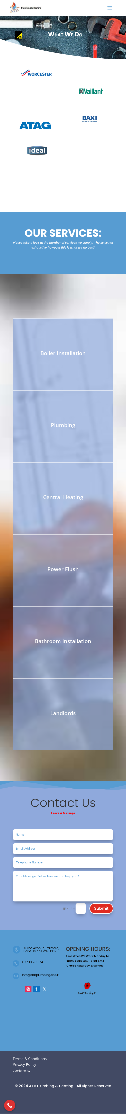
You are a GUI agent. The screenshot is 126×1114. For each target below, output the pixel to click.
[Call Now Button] (9, 1105)
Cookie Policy (21, 1071)
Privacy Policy (24, 1064)
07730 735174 (32, 962)
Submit (101, 908)
